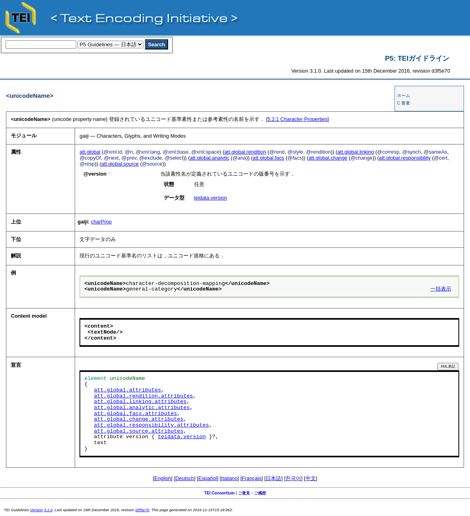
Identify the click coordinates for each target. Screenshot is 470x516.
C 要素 (403, 103)
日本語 (273, 478)
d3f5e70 (142, 510)
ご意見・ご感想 (252, 493)
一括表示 (440, 289)
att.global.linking (355, 152)
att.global (89, 152)
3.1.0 (48, 510)
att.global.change (327, 158)
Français (252, 478)
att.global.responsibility (404, 158)
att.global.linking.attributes (140, 401)
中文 (310, 478)
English (162, 478)
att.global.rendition (245, 152)
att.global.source (120, 164)
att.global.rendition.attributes (143, 396)
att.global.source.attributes (138, 431)
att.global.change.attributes (138, 419)
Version (36, 510)
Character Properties (297, 119)
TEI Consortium (219, 493)
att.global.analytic (209, 158)
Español (207, 478)
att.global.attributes (127, 390)
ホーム (403, 95)
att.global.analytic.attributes (142, 407)
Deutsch (184, 478)
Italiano (229, 478)
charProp (101, 222)
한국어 (293, 478)
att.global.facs (268, 158)
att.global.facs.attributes (135, 413)
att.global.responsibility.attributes (151, 425)
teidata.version (210, 198)
